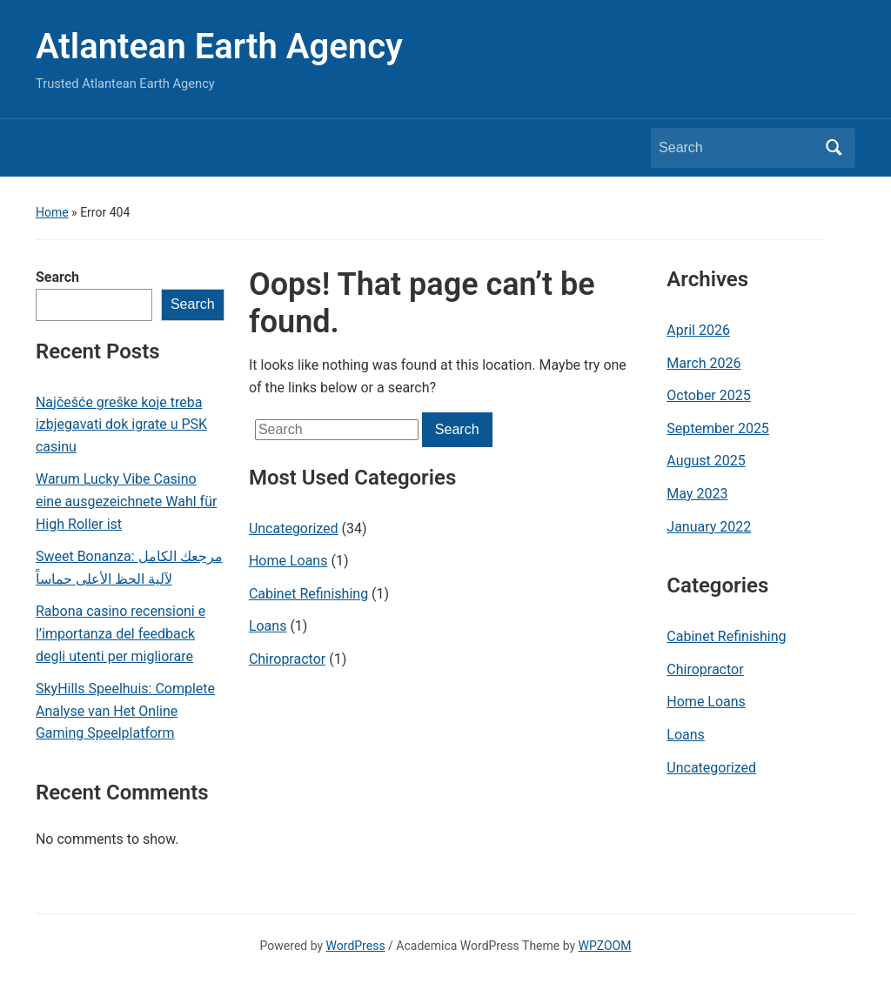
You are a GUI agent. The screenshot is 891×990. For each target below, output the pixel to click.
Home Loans (288, 560)
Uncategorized (293, 528)
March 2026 (703, 363)
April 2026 (698, 330)
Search (57, 277)
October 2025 (708, 395)
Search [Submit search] (834, 147)
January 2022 (709, 526)
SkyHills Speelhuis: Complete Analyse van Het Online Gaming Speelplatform (125, 710)
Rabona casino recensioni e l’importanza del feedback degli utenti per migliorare (120, 633)
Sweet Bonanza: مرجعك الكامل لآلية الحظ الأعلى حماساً (129, 567)
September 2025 (718, 428)
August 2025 (706, 460)
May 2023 (697, 493)
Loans (268, 626)
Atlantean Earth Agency (219, 46)
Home (52, 212)
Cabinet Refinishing (308, 593)
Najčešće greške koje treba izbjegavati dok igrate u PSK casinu (121, 424)
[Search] (737, 148)
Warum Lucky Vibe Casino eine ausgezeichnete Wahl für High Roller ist (126, 501)
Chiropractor (287, 659)
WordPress (355, 946)
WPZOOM (605, 946)
